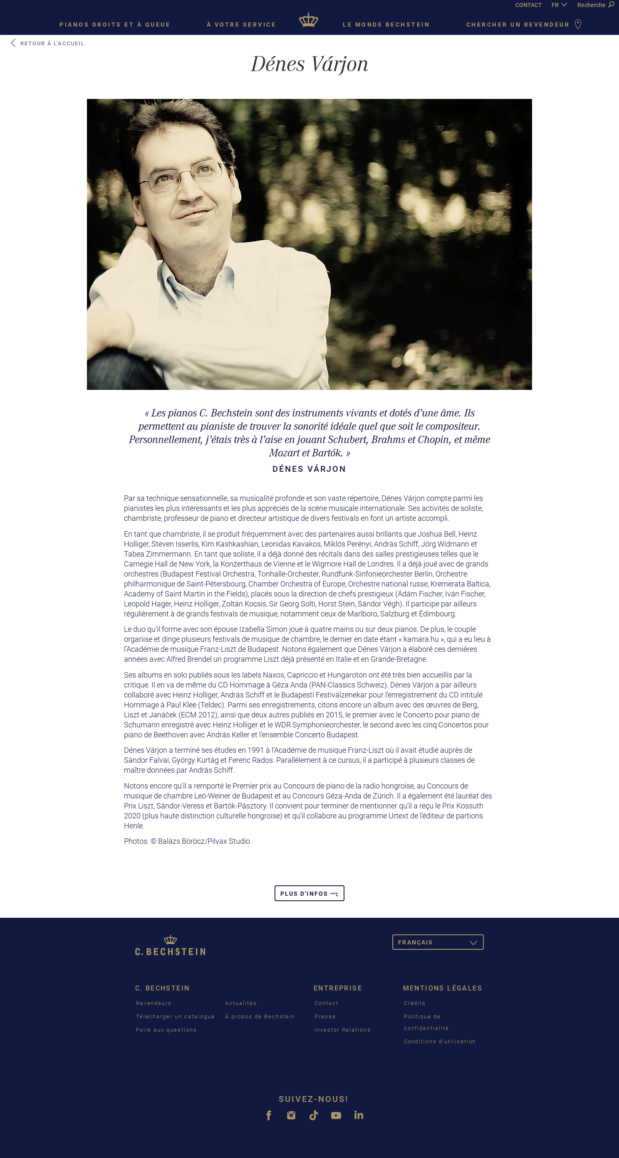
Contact (326, 1003)
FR (555, 5)
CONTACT (528, 5)
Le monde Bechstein (386, 24)
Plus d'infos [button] (309, 893)
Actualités (241, 1003)
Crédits (415, 1003)
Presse (325, 1016)
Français (441, 944)
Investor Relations (342, 1030)
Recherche (595, 5)
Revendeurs (154, 1003)
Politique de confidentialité (426, 1022)
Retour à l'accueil (47, 43)
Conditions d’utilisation (440, 1041)
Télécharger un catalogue (175, 1016)
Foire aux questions (166, 1030)
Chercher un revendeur (525, 25)
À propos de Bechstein (260, 1016)
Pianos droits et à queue (115, 24)
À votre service (242, 24)
